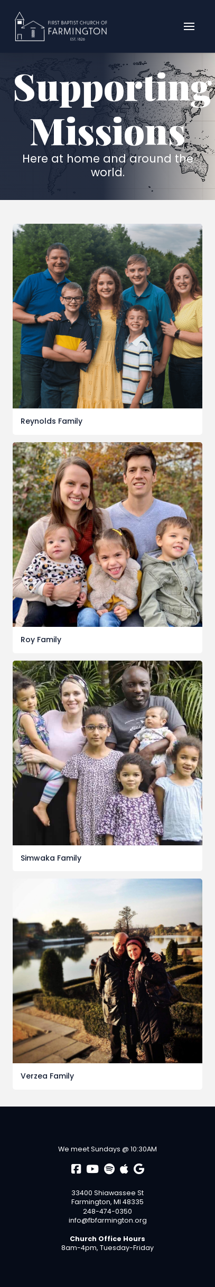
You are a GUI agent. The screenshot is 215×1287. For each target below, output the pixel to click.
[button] (189, 26)
